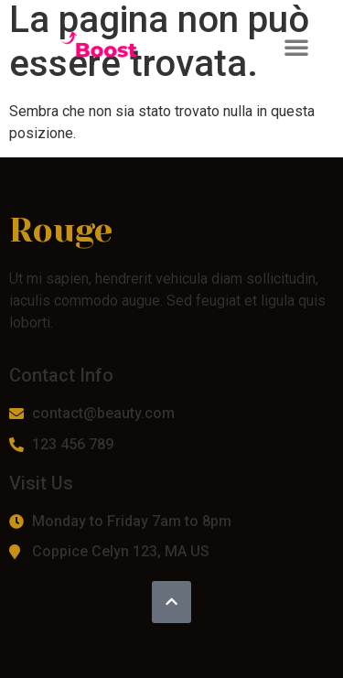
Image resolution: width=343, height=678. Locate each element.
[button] (296, 46)
